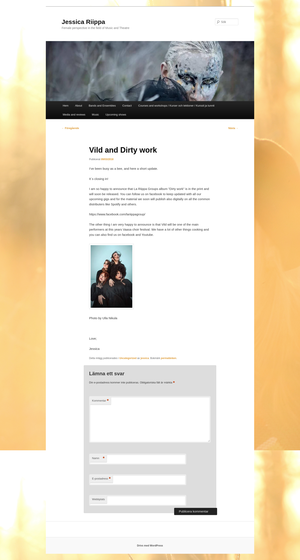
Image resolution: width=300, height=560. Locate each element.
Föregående (70, 128)
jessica (145, 358)
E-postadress (101, 479)
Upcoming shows (116, 114)
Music (95, 114)
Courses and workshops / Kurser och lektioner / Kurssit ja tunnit (176, 105)
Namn (98, 458)
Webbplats (98, 499)
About (78, 105)
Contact (127, 105)
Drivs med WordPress (150, 545)
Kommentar (100, 401)
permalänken (168, 358)
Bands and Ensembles (102, 105)
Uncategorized (128, 358)
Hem (65, 105)
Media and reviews (74, 114)
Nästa (233, 128)
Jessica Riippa (83, 21)
